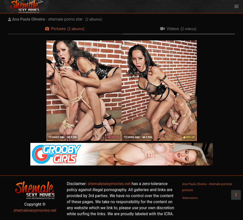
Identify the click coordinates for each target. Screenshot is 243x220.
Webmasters (190, 198)
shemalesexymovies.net (35, 210)
